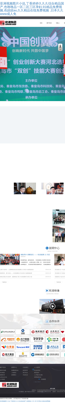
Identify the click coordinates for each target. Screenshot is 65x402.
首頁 (41, 23)
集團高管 (2, 375)
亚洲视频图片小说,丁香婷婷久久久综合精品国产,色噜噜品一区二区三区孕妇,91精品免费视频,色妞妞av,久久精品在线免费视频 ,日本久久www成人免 (32, 9)
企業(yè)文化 (3, 377)
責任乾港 (25, 372)
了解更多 (4, 282)
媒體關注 (13, 375)
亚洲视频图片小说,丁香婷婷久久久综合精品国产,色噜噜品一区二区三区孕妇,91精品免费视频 (25, 401)
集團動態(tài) (14, 370)
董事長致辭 (3, 370)
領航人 (58, 23)
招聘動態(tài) (37, 377)
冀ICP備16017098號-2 (30, 391)
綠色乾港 (25, 370)
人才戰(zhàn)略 (38, 375)
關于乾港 (49, 23)
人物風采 (13, 372)
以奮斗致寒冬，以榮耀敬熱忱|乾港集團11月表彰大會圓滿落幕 (17, 269)
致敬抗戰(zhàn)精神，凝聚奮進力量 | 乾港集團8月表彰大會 (16, 276)
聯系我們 (36, 372)
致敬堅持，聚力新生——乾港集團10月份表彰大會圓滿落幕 (16, 273)
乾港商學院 (37, 370)
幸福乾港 (25, 375)
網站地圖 (52, 388)
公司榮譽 (2, 379)
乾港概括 (2, 372)
